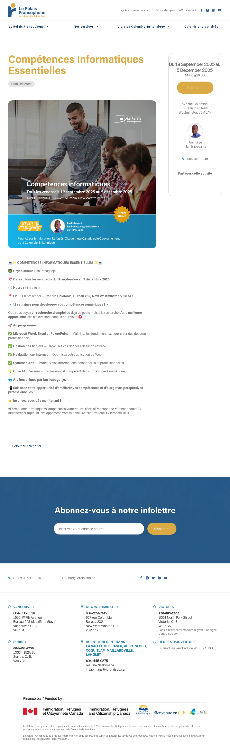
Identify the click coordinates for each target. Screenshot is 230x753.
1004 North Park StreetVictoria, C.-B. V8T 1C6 (175, 621)
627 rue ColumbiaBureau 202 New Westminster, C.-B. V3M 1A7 (103, 623)
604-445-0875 (97, 661)
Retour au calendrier (24, 446)
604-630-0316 (24, 613)
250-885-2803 (168, 613)
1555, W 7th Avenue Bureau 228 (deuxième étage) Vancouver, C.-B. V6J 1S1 (34, 623)
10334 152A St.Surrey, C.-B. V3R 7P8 (24, 656)
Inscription (195, 87)
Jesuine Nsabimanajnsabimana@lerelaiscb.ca (105, 667)
